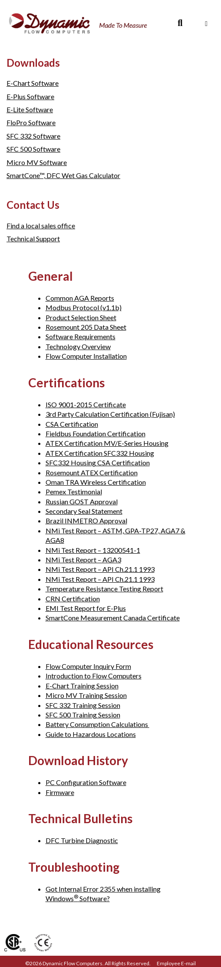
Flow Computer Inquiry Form (88, 666)
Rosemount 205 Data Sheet (86, 327)
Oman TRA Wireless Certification (96, 482)
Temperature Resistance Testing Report (104, 588)
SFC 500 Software (33, 149)
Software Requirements (80, 336)
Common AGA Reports (80, 298)
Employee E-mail (176, 963)
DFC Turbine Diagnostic (82, 840)
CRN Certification (73, 598)
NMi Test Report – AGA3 (83, 559)
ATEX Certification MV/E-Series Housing (107, 443)
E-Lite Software (30, 109)
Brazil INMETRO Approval (86, 520)
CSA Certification (72, 424)
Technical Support (33, 238)
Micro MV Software (37, 162)
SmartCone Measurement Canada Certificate (113, 617)
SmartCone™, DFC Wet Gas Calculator (63, 175)
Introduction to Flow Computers (94, 676)
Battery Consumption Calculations (97, 724)
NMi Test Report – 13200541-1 (93, 550)
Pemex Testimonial (74, 491)
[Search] (180, 22)
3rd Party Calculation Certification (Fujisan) (110, 414)
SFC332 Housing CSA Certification (98, 462)
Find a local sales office (41, 225)
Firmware (60, 792)
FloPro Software (31, 122)
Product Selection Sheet (81, 317)
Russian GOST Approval (82, 501)
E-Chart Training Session (82, 685)
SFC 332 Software (33, 136)
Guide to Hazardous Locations (91, 734)
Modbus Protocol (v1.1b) (84, 307)
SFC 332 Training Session (83, 705)
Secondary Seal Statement (84, 511)
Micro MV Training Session (86, 695)
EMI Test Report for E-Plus (86, 608)
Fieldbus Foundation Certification (95, 433)
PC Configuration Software (86, 782)
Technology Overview (78, 346)
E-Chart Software (33, 83)
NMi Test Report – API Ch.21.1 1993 (100, 569)
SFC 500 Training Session (83, 715)
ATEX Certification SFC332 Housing (100, 453)
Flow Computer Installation (86, 356)
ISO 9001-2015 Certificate (86, 404)
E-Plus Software (30, 96)
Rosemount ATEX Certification (92, 472)
